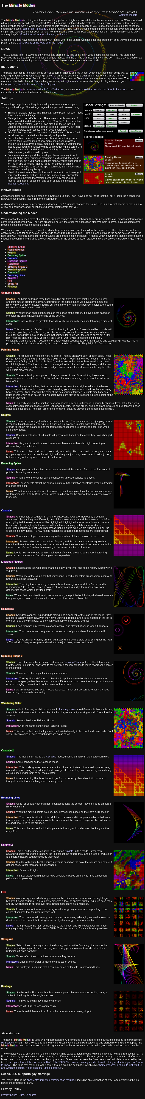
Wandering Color (17, 269)
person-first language (34, 28)
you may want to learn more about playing (31, 84)
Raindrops (13, 264)
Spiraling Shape (16, 247)
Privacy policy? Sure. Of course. (19, 1095)
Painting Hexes (16, 249)
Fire (10, 281)
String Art (13, 283)
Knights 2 (13, 278)
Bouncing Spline (17, 255)
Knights (12, 252)
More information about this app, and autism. (45, 34)
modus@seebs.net (18, 183)
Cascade (12, 258)
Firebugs (12, 286)
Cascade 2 (14, 272)
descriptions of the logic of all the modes (41, 42)
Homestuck (7, 1042)
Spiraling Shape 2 (17, 266)
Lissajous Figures (17, 261)
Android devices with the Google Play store (103, 89)
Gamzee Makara (128, 15)
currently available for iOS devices (45, 89)
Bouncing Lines (16, 275)
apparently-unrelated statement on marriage (51, 1080)
